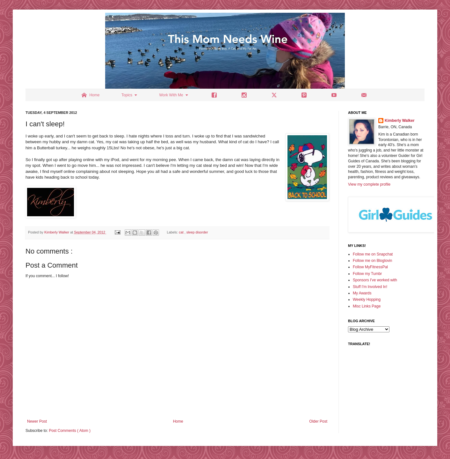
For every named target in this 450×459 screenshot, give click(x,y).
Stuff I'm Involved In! (370, 287)
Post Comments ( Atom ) (70, 430)
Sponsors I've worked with (375, 280)
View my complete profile (369, 184)
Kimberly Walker (400, 120)
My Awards (362, 293)
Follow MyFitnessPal (370, 267)
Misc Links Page (367, 306)
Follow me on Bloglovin (372, 260)
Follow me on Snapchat (373, 254)
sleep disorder (197, 232)
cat (181, 232)
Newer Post (37, 421)
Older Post (318, 421)
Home (178, 421)
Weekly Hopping (367, 299)
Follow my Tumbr (367, 273)
